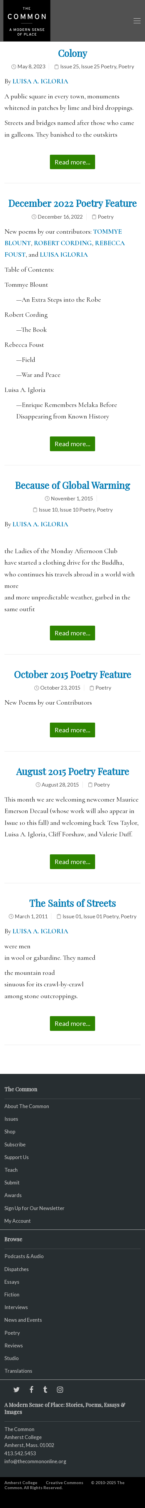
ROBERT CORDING (63, 243)
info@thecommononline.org (35, 1461)
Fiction (11, 1294)
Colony (72, 53)
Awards (13, 1195)
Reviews (13, 1345)
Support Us (16, 1157)
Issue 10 (48, 510)
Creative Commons (64, 1482)
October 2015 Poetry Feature (72, 674)
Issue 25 (69, 66)
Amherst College (20, 1482)
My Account (17, 1221)
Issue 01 (72, 916)
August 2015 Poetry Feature (72, 771)
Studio (11, 1358)
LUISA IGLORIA (64, 254)
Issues (11, 1119)
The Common (19, 1429)
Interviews (16, 1307)
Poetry (126, 66)
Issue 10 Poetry (77, 510)
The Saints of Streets (72, 902)
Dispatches (16, 1269)
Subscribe (15, 1144)
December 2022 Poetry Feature (72, 203)
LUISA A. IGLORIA (40, 81)
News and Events (23, 1320)
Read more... (72, 162)
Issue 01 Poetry (101, 916)
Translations (18, 1371)
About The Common (26, 1106)
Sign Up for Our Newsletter (34, 1208)
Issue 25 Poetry (98, 66)
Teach (11, 1170)
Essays (11, 1282)
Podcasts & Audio (24, 1256)
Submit (12, 1182)
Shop (9, 1131)
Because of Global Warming (72, 485)
